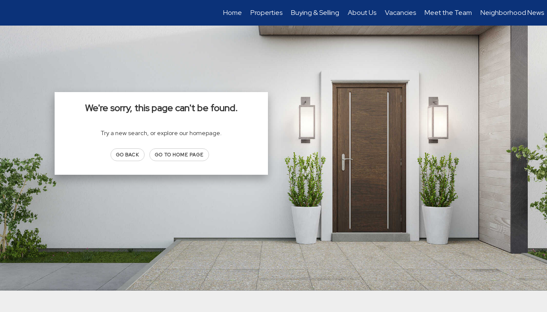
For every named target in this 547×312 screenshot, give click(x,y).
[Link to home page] (10, 13)
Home (232, 12)
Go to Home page (179, 155)
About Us (362, 12)
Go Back (128, 155)
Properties (266, 12)
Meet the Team (448, 12)
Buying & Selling (315, 12)
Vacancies (400, 12)
